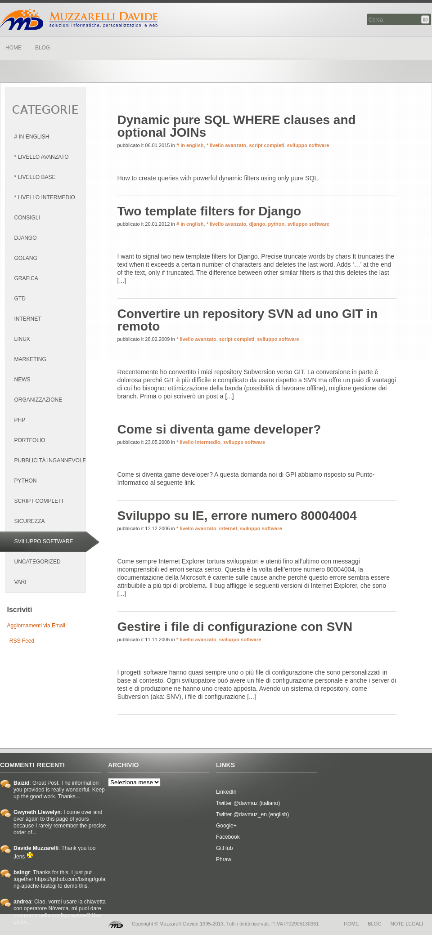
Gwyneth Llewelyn (37, 812)
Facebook (228, 837)
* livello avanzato (227, 145)
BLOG (42, 48)
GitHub (224, 848)
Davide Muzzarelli (79, 19)
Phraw (223, 859)
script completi (266, 145)
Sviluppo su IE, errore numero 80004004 (237, 516)
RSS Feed (21, 641)
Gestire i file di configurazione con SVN (235, 627)
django (257, 224)
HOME (13, 48)
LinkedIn (226, 792)
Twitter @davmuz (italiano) (248, 803)
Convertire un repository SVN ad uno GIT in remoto (247, 320)
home (351, 923)
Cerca (426, 19)
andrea (22, 902)
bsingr (22, 872)
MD (115, 924)
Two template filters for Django (209, 211)
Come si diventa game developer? (219, 429)
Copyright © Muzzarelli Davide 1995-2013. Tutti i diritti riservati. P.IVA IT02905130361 (225, 923)
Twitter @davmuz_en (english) (252, 814)
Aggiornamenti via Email (36, 625)
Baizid (21, 783)
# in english (190, 145)
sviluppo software (308, 145)
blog (375, 923)
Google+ (226, 826)
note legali (407, 923)
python (276, 224)
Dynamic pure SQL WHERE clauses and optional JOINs (236, 126)
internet (228, 528)
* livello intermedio (198, 442)
